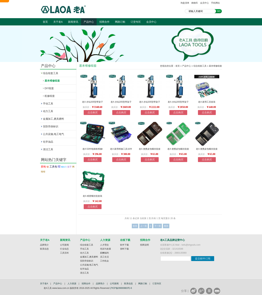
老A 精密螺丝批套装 (92, 196)
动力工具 (48, 111)
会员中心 (204, 3)
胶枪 (43, 166)
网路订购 (120, 21)
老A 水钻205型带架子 (92, 102)
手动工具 (48, 103)
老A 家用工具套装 (206, 102)
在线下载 (125, 240)
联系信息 (44, 249)
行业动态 (64, 249)
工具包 (53, 166)
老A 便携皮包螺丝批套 (149, 149)
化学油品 (48, 141)
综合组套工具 (50, 73)
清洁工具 (48, 149)
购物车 (194, 3)
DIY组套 (49, 88)
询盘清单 (184, 3)
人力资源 (105, 240)
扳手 (69, 166)
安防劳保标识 (50, 126)
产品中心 (89, 21)
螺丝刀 (64, 167)
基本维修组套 (52, 80)
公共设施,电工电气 (53, 134)
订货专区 (136, 21)
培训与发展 (105, 249)
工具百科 (64, 253)
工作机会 (104, 261)
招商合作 (104, 21)
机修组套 (50, 95)
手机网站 (215, 3)
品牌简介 (44, 245)
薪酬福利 (104, 253)
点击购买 (93, 112)
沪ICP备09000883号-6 (121, 288)
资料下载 (124, 249)
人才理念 (104, 245)
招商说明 (144, 245)
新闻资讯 (73, 21)
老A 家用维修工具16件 (121, 149)
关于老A (58, 21)
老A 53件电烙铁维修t (92, 149)
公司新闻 (64, 245)
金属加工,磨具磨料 (53, 118)
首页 (45, 21)
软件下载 (124, 245)
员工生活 (104, 257)
